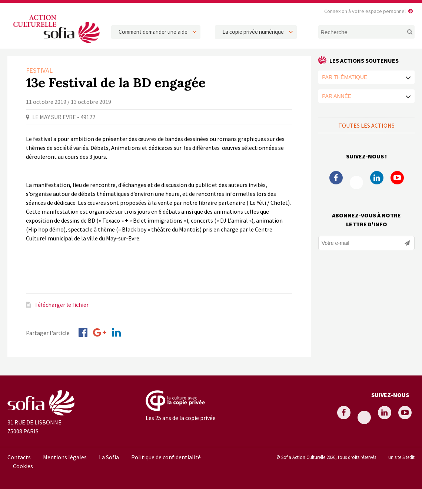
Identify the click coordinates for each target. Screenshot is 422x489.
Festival (39, 70)
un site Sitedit (401, 457)
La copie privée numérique (253, 31)
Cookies (23, 466)
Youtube (397, 177)
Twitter (356, 182)
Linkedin (376, 177)
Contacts (19, 457)
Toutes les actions (366, 125)
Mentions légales (65, 457)
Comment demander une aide (153, 31)
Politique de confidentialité (166, 457)
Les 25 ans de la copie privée (181, 417)
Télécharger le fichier (61, 304)
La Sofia (109, 457)
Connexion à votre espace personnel (365, 11)
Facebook (336, 177)
